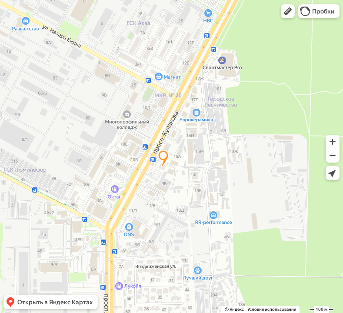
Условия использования (271, 309)
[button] (288, 11)
